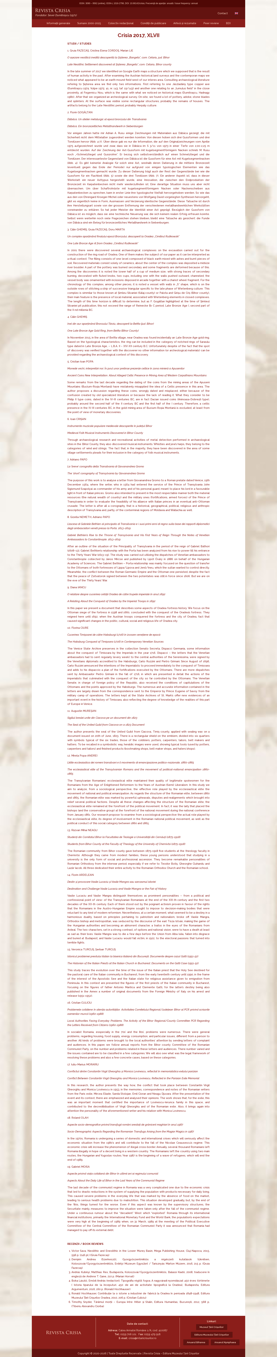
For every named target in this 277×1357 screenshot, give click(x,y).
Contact (223, 13)
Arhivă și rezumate (184, 23)
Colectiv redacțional (121, 23)
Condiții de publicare (153, 23)
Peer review (211, 23)
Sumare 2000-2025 (89, 23)
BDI (228, 23)
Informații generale (58, 23)
